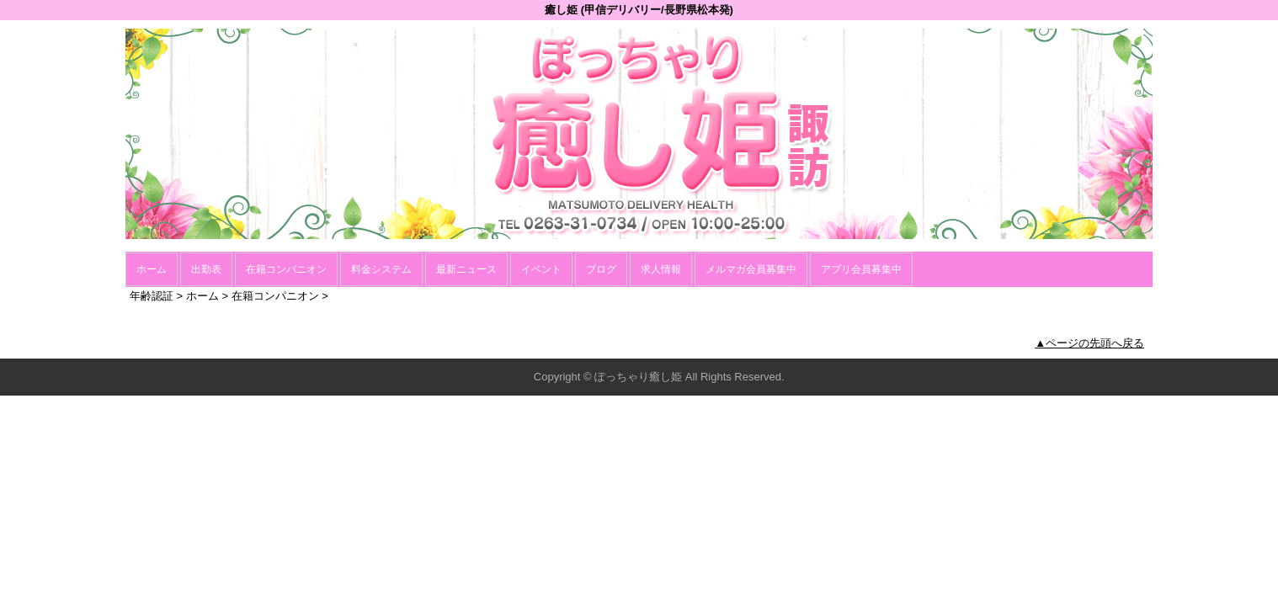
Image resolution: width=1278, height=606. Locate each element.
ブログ (601, 269)
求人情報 (661, 269)
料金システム (381, 269)
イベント (541, 269)
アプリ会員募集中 (861, 269)
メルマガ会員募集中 (751, 269)
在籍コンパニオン (286, 269)
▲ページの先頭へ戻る (1089, 343)
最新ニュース (466, 269)
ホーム (151, 269)
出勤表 (206, 269)
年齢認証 (151, 296)
